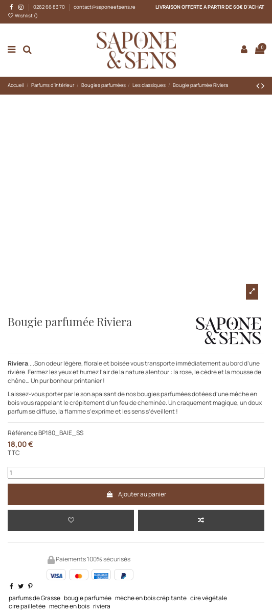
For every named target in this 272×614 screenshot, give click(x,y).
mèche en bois (69, 606)
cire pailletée (27, 606)
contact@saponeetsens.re (104, 7)
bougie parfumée (87, 598)
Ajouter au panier (136, 494)
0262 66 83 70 (49, 7)
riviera (101, 606)
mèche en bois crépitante (151, 598)
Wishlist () (23, 15)
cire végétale (208, 598)
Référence (22, 433)
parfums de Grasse (34, 598)
